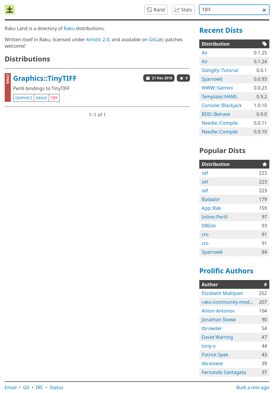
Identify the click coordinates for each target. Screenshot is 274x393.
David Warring (217, 337)
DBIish (209, 225)
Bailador (211, 199)
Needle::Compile (220, 123)
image (41, 97)
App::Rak (211, 208)
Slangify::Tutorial (220, 70)
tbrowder (212, 328)
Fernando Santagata (224, 372)
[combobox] (234, 10)
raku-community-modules (230, 302)
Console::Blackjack (222, 105)
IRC (39, 387)
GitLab (156, 39)
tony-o (209, 346)
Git (26, 387)
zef (205, 173)
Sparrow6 (212, 79)
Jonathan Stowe (219, 319)
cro (205, 234)
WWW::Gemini (217, 88)
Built (252, 387)
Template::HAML (220, 96)
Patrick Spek (215, 354)
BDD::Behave (216, 114)
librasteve (212, 363)
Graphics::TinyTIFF (45, 78)
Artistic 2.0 (97, 39)
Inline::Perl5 (215, 217)
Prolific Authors (226, 270)
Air (205, 52)
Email (11, 387)
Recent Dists (220, 30)
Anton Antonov (218, 311)
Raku (69, 28)
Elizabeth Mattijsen (222, 293)
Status (56, 387)
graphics (23, 97)
